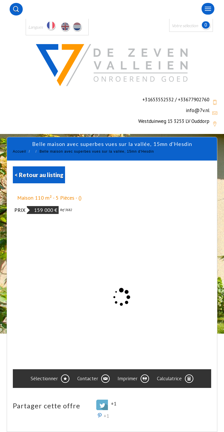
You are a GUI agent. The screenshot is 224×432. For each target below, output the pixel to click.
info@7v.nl (197, 110)
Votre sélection (185, 25)
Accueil (19, 151)
